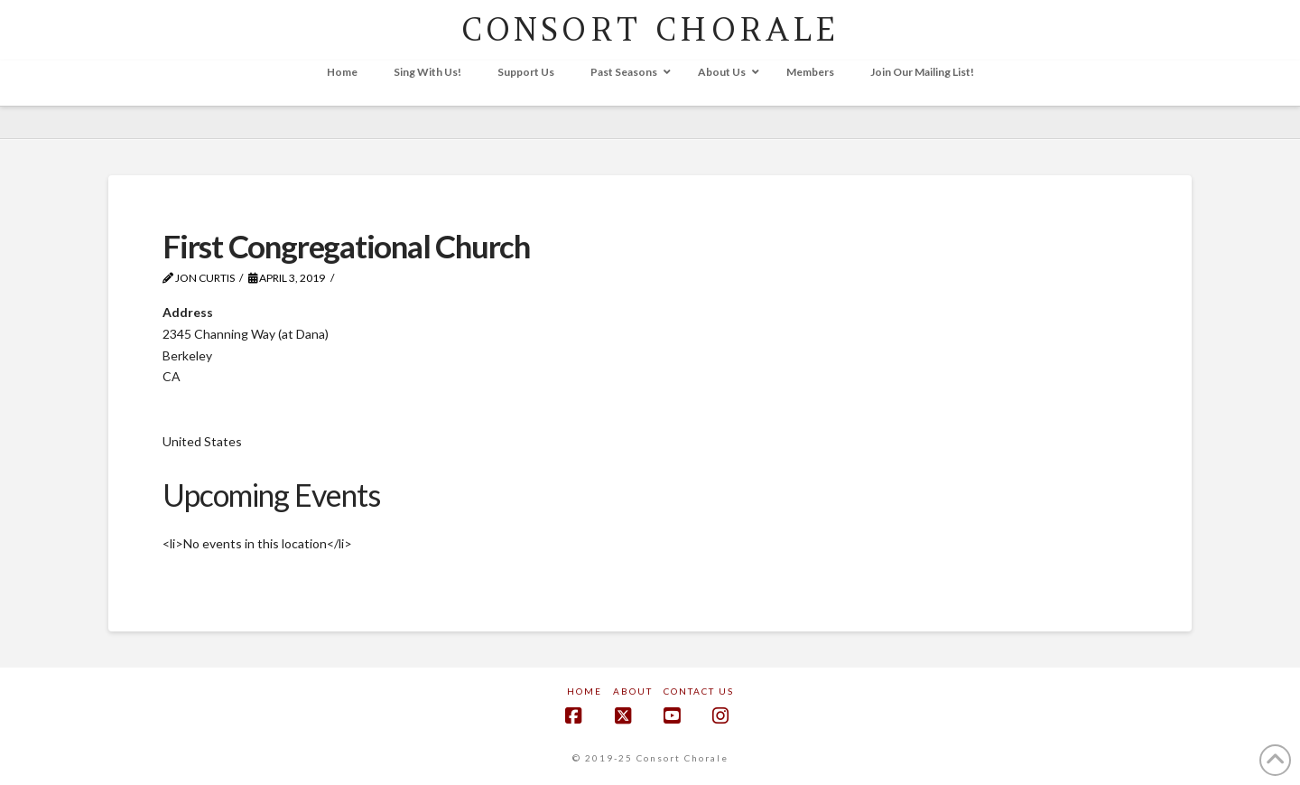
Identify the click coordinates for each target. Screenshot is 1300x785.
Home (584, 691)
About (633, 691)
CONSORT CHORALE (650, 29)
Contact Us (699, 691)
